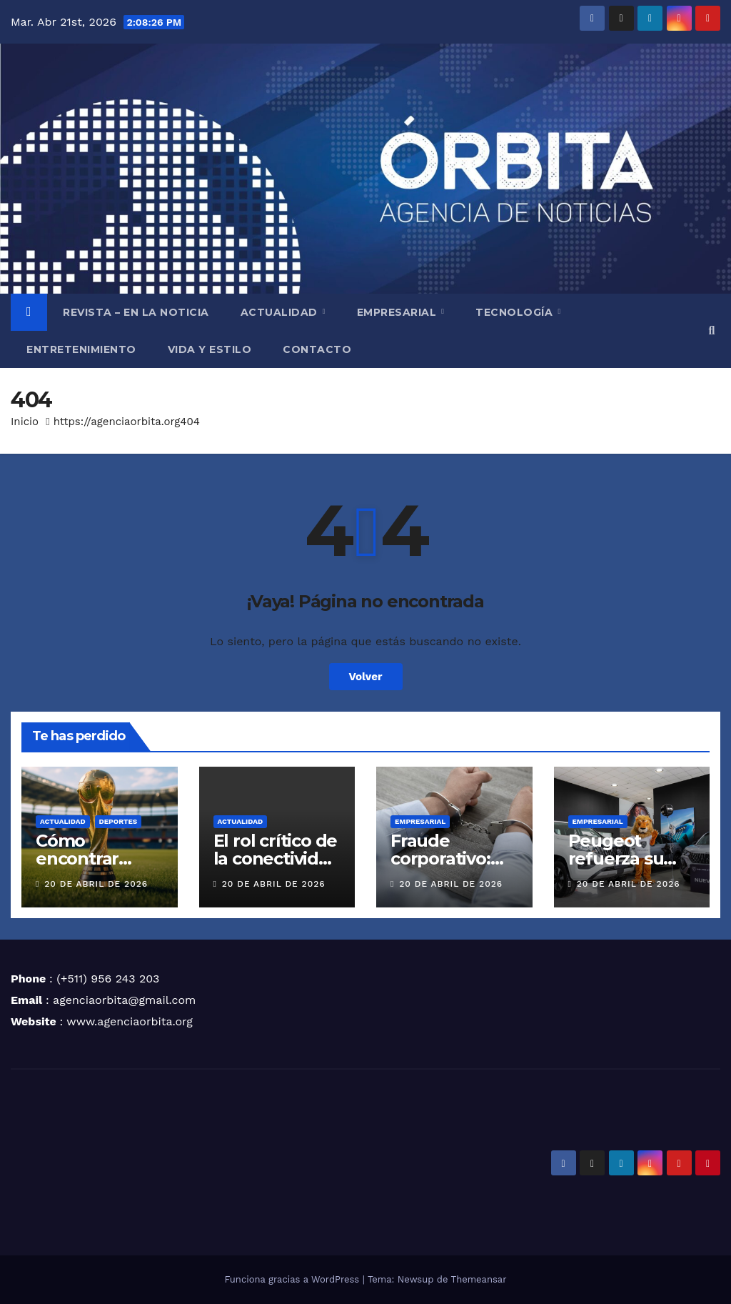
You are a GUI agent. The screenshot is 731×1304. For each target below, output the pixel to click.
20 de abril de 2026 (96, 884)
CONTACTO (317, 349)
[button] (712, 330)
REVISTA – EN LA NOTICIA (136, 312)
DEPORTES (118, 821)
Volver (366, 676)
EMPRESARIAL (398, 312)
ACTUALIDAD (281, 312)
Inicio (25, 421)
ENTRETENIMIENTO (81, 349)
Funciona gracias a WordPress (293, 1279)
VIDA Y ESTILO (210, 349)
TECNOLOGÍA (515, 312)
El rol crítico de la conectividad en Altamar (276, 858)
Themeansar (479, 1279)
